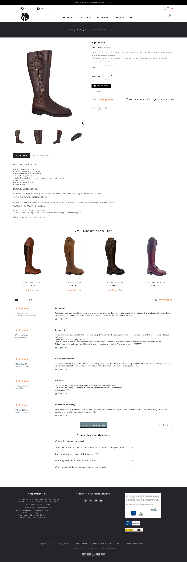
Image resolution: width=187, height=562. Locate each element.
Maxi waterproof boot (114, 282)
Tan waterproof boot (73, 282)
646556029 (45, 9)
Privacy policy (62, 544)
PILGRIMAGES (103, 18)
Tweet (99, 108)
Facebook (85, 500)
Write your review (164, 99)
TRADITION (119, 18)
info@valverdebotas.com (40, 508)
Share (94, 108)
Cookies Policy (81, 544)
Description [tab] (21, 156)
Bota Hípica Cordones (155, 282)
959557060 (29, 9)
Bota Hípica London (31, 282)
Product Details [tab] (41, 156)
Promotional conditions (137, 544)
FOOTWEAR (68, 18)
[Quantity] (106, 77)
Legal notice (45, 544)
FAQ (118, 544)
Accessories (85, 18)
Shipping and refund (102, 544)
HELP (131, 18)
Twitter (90, 500)
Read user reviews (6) (138, 99)
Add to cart (101, 86)
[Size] (108, 67)
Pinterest (105, 108)
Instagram (101, 500)
